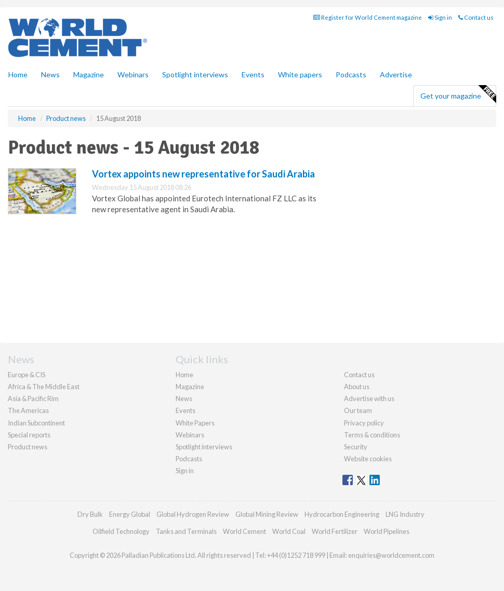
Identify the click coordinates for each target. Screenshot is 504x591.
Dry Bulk (90, 514)
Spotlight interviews (195, 74)
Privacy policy (364, 423)
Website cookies (368, 459)
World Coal (289, 531)
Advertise (396, 74)
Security (355, 447)
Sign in (440, 17)
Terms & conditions (372, 435)
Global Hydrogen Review (192, 514)
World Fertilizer (334, 531)
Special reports (29, 435)
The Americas (28, 410)
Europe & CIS (26, 374)
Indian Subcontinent (36, 423)
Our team (358, 410)
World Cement (244, 531)
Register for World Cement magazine (367, 17)
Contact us (476, 17)
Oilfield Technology (121, 531)
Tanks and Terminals (186, 531)
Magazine (88, 74)
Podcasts (351, 74)
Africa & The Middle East (43, 386)
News (184, 398)
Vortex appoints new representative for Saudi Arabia (203, 174)
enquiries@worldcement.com (391, 555)
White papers (300, 74)
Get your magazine (458, 94)
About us (356, 386)
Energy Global (129, 514)
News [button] (50, 74)
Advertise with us (369, 398)
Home (18, 74)
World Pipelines (386, 531)
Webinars (133, 74)
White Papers (195, 423)
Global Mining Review (266, 514)
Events (253, 74)
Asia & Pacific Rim (33, 398)
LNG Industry (405, 514)
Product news (27, 447)
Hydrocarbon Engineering (341, 514)
